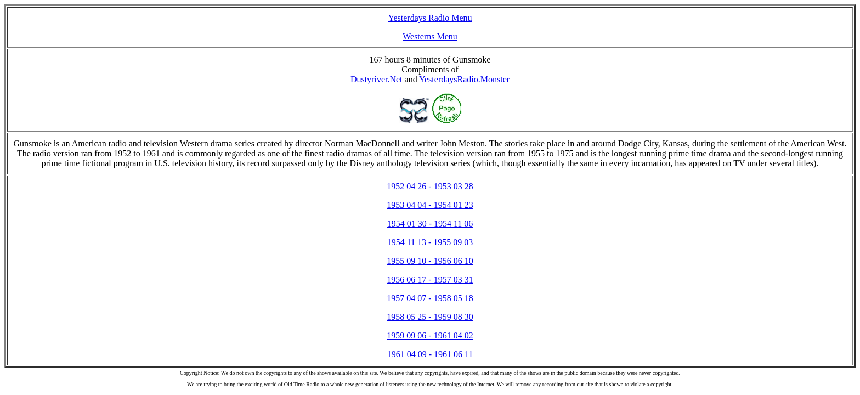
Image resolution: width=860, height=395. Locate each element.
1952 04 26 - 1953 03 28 (430, 186)
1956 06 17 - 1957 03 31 (430, 279)
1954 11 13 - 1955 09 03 (430, 242)
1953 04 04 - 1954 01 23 (430, 205)
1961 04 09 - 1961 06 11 (430, 354)
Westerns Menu (430, 36)
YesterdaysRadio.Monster (464, 79)
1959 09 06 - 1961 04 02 (430, 335)
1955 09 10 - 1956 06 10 (430, 261)
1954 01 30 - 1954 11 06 (430, 223)
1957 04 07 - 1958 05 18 (430, 298)
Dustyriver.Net (376, 79)
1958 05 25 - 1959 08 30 (430, 316)
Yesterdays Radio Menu (430, 17)
